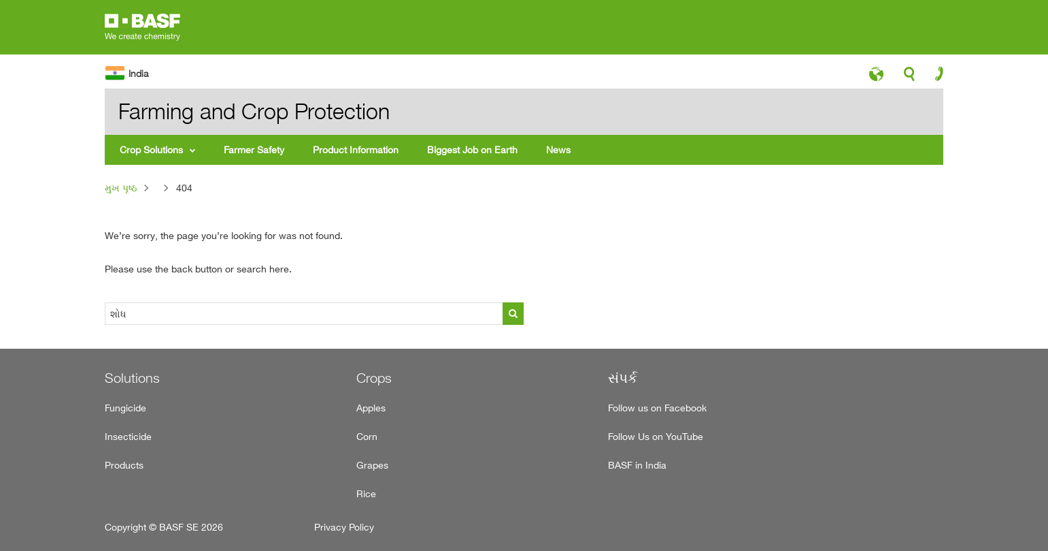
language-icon (876, 77)
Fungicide (125, 407)
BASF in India (637, 465)
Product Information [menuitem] (356, 149)
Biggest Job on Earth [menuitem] (472, 149)
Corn (366, 436)
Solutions (132, 378)
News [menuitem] (558, 149)
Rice (366, 493)
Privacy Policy (344, 527)
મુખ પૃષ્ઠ (121, 187)
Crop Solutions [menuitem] (151, 149)
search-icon (909, 77)
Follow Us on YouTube (655, 436)
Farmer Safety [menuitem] (254, 149)
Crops (374, 378)
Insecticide (128, 436)
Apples (371, 407)
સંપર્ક (622, 378)
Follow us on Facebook (657, 407)
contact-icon (934, 77)
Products (124, 465)
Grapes (372, 465)
